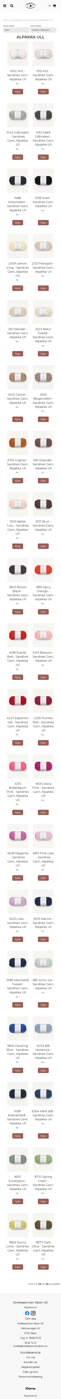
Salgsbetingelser (30, 1367)
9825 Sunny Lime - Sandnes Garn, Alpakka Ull (17, 1248)
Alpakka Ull (46, 20)
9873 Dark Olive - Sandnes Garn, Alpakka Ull (43, 1248)
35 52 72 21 (30, 1342)
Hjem (6, 20)
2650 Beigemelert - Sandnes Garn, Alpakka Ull (43, 401)
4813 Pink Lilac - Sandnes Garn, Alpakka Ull (43, 859)
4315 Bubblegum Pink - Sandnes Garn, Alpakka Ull (18, 792)
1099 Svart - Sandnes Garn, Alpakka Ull (43, 202)
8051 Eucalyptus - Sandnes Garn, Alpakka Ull (17, 1183)
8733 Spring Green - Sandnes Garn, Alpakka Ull (43, 1183)
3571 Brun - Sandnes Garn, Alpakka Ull (43, 525)
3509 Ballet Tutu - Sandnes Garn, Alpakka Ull (17, 528)
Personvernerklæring (30, 1376)
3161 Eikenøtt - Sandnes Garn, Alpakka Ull (43, 464)
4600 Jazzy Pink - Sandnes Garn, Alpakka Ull (43, 790)
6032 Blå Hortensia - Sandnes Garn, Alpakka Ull (43, 1052)
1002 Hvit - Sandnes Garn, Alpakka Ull (17, 75)
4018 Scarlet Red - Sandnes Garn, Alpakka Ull (17, 659)
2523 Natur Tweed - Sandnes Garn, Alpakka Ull (43, 335)
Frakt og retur (30, 1371)
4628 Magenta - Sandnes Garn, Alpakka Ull (17, 859)
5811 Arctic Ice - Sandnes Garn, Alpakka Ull (43, 984)
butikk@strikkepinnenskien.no (30, 1346)
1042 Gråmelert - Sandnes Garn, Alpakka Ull (18, 139)
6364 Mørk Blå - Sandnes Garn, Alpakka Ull (43, 1115)
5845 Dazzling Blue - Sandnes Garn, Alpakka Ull (18, 1052)
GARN (15, 20)
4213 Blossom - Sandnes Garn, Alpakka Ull (43, 656)
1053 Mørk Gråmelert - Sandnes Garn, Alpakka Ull (43, 139)
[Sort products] (43, 30)
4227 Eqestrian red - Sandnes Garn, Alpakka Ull (18, 724)
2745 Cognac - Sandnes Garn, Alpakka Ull (17, 464)
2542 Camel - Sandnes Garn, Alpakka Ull (17, 398)
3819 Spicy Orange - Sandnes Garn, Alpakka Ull (43, 593)
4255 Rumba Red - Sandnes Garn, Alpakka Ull (43, 724)
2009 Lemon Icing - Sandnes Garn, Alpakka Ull (17, 270)
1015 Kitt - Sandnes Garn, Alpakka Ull (43, 75)
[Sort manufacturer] (16, 30)
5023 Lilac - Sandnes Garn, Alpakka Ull (17, 923)
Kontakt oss (30, 1362)
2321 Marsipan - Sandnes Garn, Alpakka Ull (43, 267)
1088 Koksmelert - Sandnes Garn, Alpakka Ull (17, 204)
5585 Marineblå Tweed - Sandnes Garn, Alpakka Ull (18, 986)
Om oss (30, 1357)
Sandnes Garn (30, 20)
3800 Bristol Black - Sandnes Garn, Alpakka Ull (17, 593)
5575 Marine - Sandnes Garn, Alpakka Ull (43, 923)
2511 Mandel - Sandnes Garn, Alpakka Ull (17, 333)
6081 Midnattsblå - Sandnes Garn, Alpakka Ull (17, 1117)
